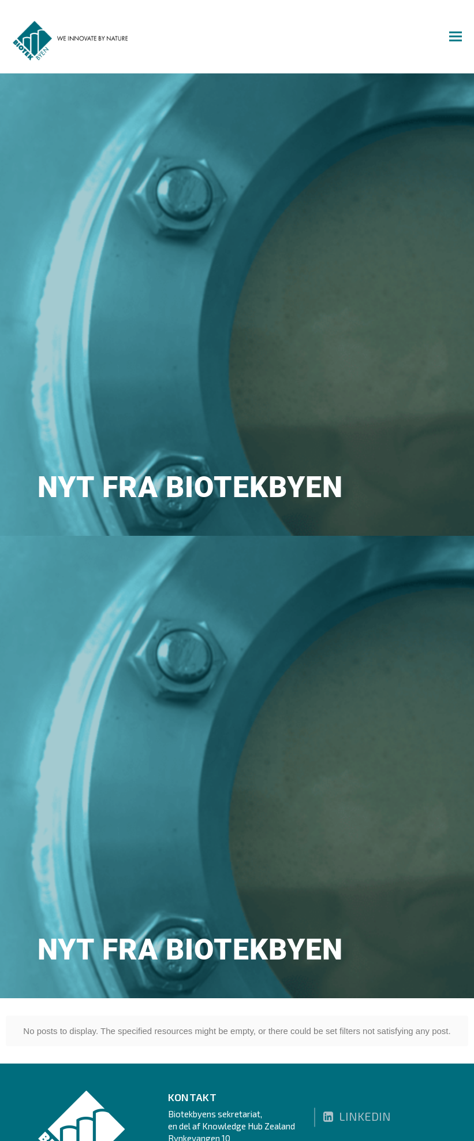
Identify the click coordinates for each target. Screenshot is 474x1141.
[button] (455, 36)
